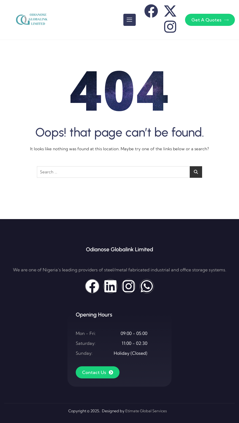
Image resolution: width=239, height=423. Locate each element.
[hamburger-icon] (129, 20)
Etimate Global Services (146, 410)
